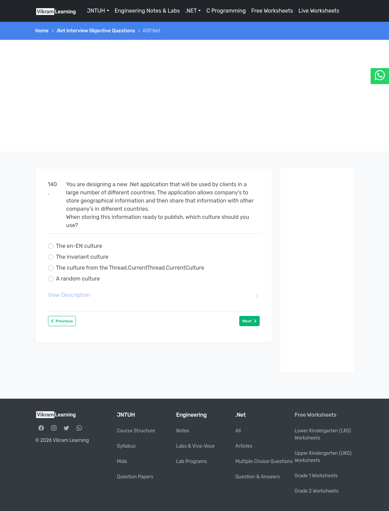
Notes (182, 431)
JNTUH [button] (96, 10)
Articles (244, 446)
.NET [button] (191, 10)
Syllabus (126, 446)
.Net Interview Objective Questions (95, 31)
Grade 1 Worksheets (316, 476)
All (238, 431)
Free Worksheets (272, 10)
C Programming (226, 10)
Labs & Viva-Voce (195, 446)
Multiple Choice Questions (264, 461)
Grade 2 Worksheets (317, 491)
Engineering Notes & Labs (147, 10)
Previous (62, 321)
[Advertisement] (194, 95)
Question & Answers (258, 477)
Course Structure (136, 431)
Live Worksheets (318, 10)
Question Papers (135, 477)
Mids (122, 461)
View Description (154, 295)
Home (42, 31)
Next (249, 321)
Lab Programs (191, 461)
